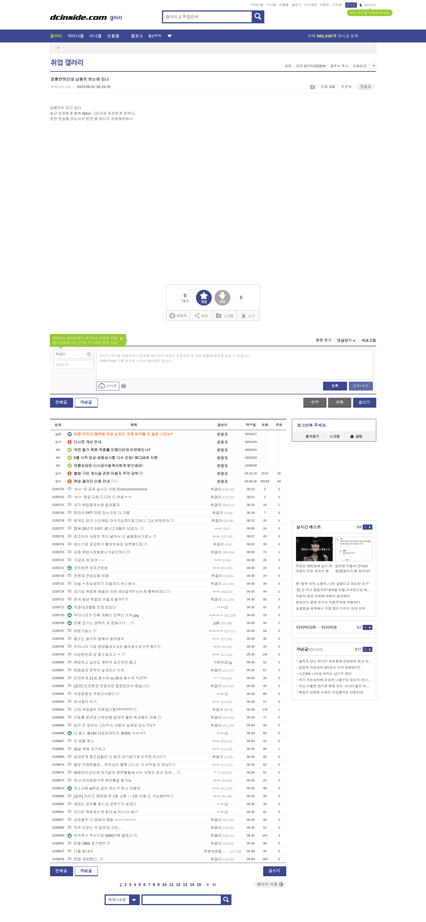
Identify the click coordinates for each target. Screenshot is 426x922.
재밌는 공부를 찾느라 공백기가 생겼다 (101, 804)
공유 (201, 315)
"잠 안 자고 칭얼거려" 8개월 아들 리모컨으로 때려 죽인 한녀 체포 (334, 590)
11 (171, 884)
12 (178, 884)
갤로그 (296, 4)
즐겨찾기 (312, 437)
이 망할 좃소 (80, 741)
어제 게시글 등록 (333, 36)
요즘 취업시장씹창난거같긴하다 (96, 552)
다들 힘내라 (80, 851)
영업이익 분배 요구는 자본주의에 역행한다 (328, 602)
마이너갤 (257, 4)
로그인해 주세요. (312, 425)
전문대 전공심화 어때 (88, 576)
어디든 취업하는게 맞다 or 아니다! (98, 812)
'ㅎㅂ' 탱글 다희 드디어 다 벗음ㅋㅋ (99, 497)
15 (199, 884)
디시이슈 (329, 627)
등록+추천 (360, 386)
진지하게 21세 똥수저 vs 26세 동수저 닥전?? (107, 678)
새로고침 (369, 340)
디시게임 (310, 4)
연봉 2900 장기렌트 (86, 843)
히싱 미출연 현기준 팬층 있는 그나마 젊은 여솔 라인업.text (335, 686)
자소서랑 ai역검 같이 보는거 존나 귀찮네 (103, 788)
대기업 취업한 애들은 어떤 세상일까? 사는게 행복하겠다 (116, 591)
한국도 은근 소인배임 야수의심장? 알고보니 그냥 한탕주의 (118, 521)
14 (192, 884)
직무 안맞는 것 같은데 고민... (94, 828)
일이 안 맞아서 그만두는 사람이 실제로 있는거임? (111, 725)
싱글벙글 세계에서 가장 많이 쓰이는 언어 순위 (331, 609)
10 (164, 884)
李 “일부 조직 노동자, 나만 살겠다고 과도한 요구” (333, 584)
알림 (356, 437)
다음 (208, 885)
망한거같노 (79, 631)
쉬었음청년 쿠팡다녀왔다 (91, 694)
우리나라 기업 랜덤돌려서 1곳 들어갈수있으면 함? (111, 647)
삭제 (339, 402)
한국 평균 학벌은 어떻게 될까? (95, 599)
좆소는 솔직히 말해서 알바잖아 (95, 639)
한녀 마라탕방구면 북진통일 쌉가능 (99, 780)
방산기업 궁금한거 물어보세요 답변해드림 (105, 544)
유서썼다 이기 (82, 702)
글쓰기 (364, 402)
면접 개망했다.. (83, 859)
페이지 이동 (270, 884)
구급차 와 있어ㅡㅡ (86, 560)
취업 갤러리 (67, 62)
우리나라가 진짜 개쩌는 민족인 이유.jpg (102, 615)
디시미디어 (306, 627)
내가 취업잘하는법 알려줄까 (93, 505)
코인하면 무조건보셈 (87, 568)
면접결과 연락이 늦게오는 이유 (95, 670)
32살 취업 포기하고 (86, 749)
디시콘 (337, 4)
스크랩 (312, 87)
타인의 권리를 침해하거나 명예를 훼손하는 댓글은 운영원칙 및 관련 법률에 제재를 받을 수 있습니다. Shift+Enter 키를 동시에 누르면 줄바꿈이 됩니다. (175, 358)
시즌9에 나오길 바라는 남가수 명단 (325, 674)
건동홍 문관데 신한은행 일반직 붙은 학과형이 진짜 (112, 717)
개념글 (86, 402)
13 (185, 884)
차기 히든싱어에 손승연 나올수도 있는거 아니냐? (335, 680)
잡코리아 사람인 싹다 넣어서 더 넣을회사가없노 (109, 536)
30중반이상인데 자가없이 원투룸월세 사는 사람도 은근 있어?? (121, 772)
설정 (288, 66)
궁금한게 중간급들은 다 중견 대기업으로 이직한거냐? (114, 757)
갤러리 (56, 36)
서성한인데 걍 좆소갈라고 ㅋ (94, 654)
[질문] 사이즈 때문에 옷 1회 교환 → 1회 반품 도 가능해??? (118, 796)
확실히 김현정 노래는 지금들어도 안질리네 (331, 692)
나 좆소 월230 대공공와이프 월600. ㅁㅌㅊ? (106, 733)
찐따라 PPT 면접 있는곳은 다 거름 (98, 513)
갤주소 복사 (339, 66)
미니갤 (271, 4)
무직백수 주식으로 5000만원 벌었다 (99, 835)
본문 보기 (324, 340)
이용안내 (359, 66)
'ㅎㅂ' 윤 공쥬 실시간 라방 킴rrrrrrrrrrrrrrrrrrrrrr (107, 489)
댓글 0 (365, 87)
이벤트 (324, 4)
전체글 (61, 402)
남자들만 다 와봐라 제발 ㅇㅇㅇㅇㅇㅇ (101, 820)
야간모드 (368, 5)
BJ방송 (155, 36)
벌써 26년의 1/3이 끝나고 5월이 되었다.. (103, 528)
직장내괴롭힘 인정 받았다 (91, 607)
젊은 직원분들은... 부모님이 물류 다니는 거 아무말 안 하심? (119, 765)
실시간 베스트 (308, 527)
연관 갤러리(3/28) (311, 66)
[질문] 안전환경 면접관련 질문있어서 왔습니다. (108, 686)
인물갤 (283, 4)
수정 (315, 402)
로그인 (351, 5)
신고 (248, 315)
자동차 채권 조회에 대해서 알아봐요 (323, 596)
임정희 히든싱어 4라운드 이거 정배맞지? (329, 668)
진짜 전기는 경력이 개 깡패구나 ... (98, 623)
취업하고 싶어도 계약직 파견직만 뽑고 (101, 662)
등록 (335, 386)
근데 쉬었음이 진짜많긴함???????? (99, 710)
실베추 (178, 316)
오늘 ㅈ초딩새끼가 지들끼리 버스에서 (101, 584)
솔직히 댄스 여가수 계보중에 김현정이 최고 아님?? (335, 661)
